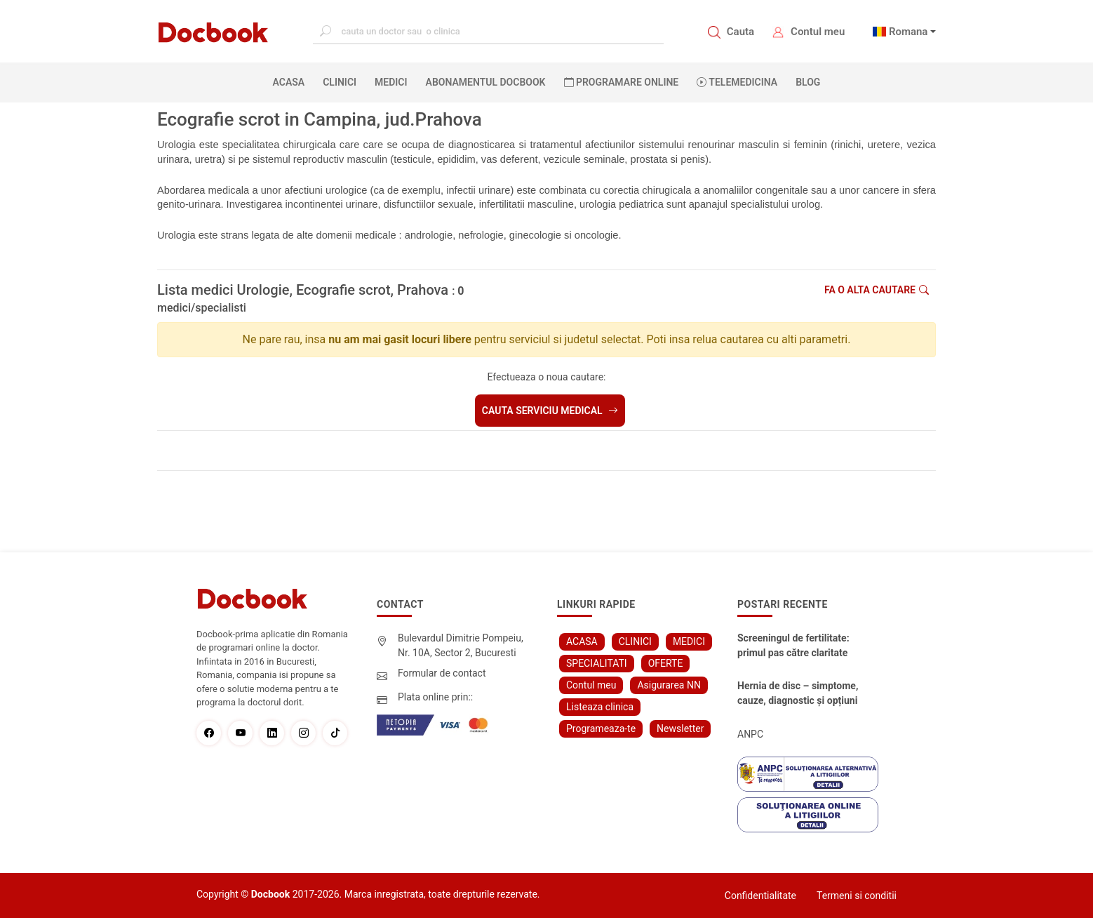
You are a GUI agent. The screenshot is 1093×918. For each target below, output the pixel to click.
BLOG (808, 82)
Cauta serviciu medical (550, 410)
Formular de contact (442, 673)
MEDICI (391, 82)
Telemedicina (737, 82)
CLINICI (339, 82)
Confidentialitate (760, 895)
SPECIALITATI (596, 663)
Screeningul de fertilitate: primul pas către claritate (793, 645)
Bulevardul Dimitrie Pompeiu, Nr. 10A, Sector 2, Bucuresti (460, 645)
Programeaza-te (601, 728)
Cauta (740, 31)
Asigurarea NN (669, 685)
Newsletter (680, 728)
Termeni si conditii (857, 895)
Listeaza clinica (599, 706)
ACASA (292, 81)
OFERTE (665, 663)
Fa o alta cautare (876, 289)
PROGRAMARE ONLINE (621, 82)
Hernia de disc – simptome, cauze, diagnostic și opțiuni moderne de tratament (797, 694)
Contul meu (818, 31)
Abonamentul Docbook (486, 82)
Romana (908, 31)
